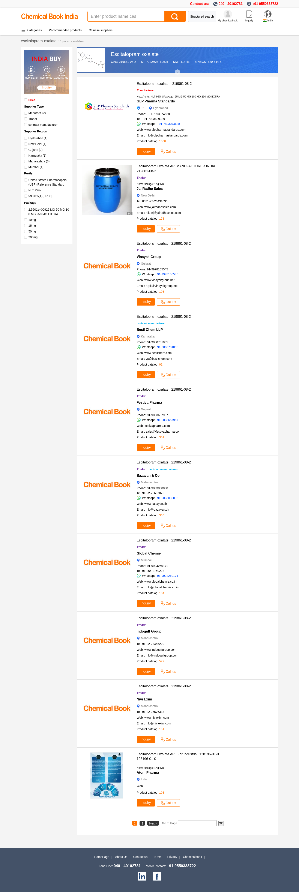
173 (161, 218)
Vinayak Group (149, 257)
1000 (162, 141)
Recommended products (65, 30)
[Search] (175, 16)
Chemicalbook (192, 857)
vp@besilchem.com (159, 358)
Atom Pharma (148, 772)
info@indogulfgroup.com (162, 655)
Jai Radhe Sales (150, 188)
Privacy (172, 857)
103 (161, 291)
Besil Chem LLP (150, 329)
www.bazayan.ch (155, 503)
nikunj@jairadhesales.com (163, 212)
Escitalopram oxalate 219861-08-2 (164, 83)
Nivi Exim (144, 699)
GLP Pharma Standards (156, 101)
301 (161, 437)
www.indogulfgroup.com (160, 649)
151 (161, 729)
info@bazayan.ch (157, 509)
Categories (34, 30)
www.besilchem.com (158, 353)
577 (161, 661)
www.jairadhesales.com (160, 207)
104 (161, 593)
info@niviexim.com (158, 723)
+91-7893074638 (168, 124)
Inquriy (249, 20)
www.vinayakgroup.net (159, 280)
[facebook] (157, 876)
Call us (168, 151)
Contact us (140, 857)
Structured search (202, 16)
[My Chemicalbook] (228, 14)
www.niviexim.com (156, 717)
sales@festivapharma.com (163, 431)
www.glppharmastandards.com (164, 129)
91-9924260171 (167, 575)
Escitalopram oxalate (135, 54)
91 (161, 364)
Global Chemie (149, 553)
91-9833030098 (167, 498)
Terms (157, 857)
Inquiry (146, 151)
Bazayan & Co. (149, 475)
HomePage (101, 857)
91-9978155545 (167, 274)
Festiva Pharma (149, 402)
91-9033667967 (167, 420)
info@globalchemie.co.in (162, 587)
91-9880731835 (167, 347)
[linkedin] (142, 876)
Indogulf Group (149, 631)
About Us (121, 857)
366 (161, 515)
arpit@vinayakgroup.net (161, 286)
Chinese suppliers (101, 30)
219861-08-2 (127, 61)
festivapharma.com (157, 425)
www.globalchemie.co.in (160, 581)
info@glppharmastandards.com (167, 135)
